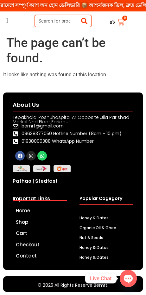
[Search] (84, 21)
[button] (6, 20)
